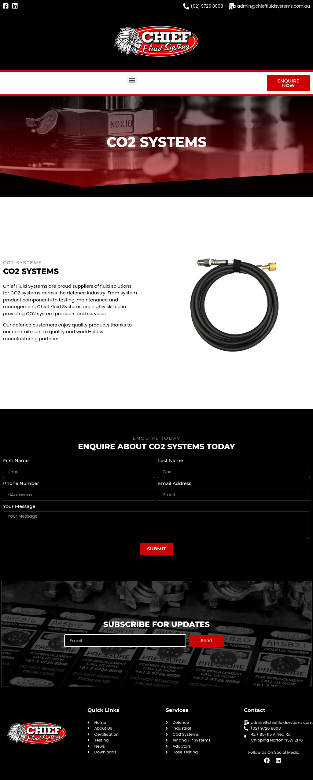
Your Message (19, 506)
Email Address (174, 483)
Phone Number (21, 483)
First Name (16, 460)
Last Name (170, 460)
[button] (132, 80)
